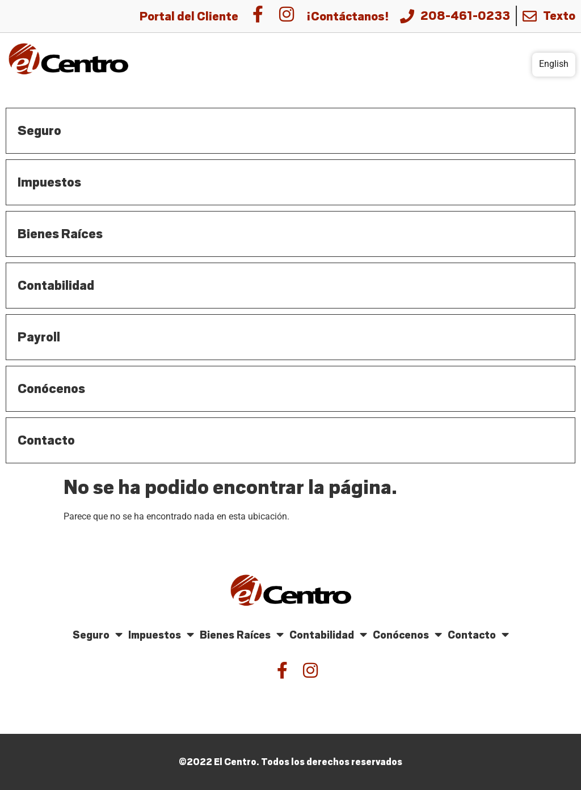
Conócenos (407, 635)
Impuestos (161, 635)
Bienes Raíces (242, 635)
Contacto (478, 635)
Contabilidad (328, 635)
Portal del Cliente (189, 16)
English (554, 63)
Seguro (98, 635)
